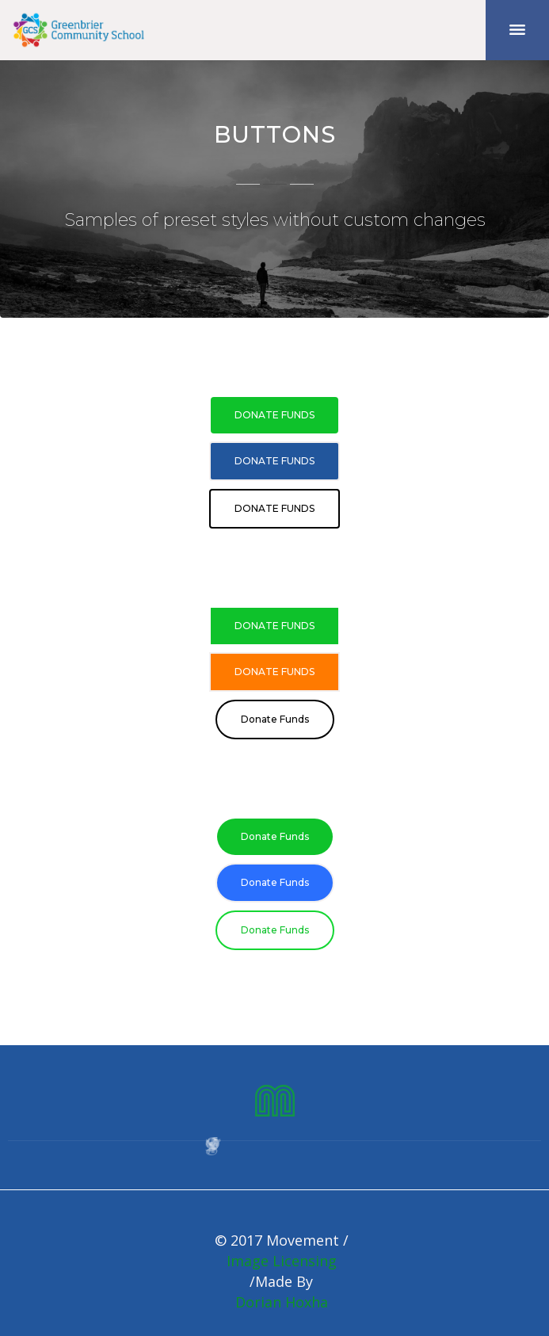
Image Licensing (282, 1260)
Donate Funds (274, 415)
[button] (517, 30)
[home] (79, 30)
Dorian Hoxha (281, 1301)
